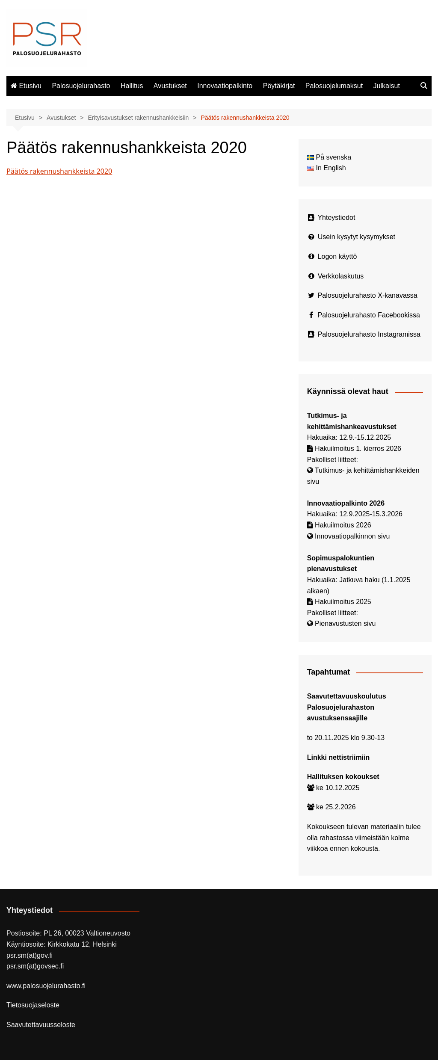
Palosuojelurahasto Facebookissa (369, 315)
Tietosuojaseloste (32, 1005)
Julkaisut (386, 85)
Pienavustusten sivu (345, 623)
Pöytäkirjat (279, 85)
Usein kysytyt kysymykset (356, 236)
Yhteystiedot (336, 217)
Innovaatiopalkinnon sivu (352, 536)
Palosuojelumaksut (334, 85)
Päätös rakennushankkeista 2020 (59, 171)
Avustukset (170, 85)
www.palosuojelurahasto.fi (46, 985)
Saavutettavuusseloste (40, 1024)
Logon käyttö (337, 256)
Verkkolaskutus (341, 276)
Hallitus (132, 85)
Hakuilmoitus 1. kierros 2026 (358, 448)
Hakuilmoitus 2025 (343, 601)
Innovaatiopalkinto (224, 85)
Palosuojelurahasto (81, 85)
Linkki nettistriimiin (338, 757)
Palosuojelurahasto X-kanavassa (367, 295)
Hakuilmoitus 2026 (343, 525)
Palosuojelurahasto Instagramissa (369, 334)
